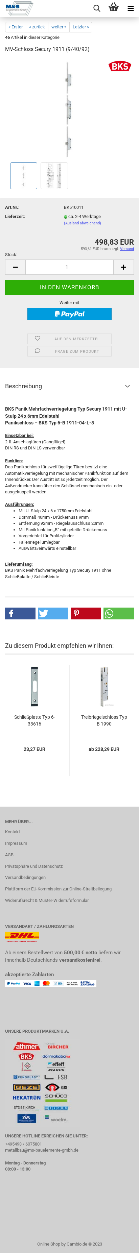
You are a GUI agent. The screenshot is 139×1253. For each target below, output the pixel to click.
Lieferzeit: (15, 216)
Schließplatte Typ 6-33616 (34, 720)
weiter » (58, 26)
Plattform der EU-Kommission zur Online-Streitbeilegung (58, 888)
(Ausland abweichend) (82, 223)
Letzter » (81, 26)
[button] (20, 613)
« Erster (15, 26)
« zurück (37, 26)
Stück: (11, 254)
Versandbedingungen (25, 877)
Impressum (16, 843)
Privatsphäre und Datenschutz (34, 866)
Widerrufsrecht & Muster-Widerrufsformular (47, 900)
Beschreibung (23, 386)
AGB (9, 854)
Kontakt (12, 831)
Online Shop (48, 1244)
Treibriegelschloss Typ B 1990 (104, 720)
